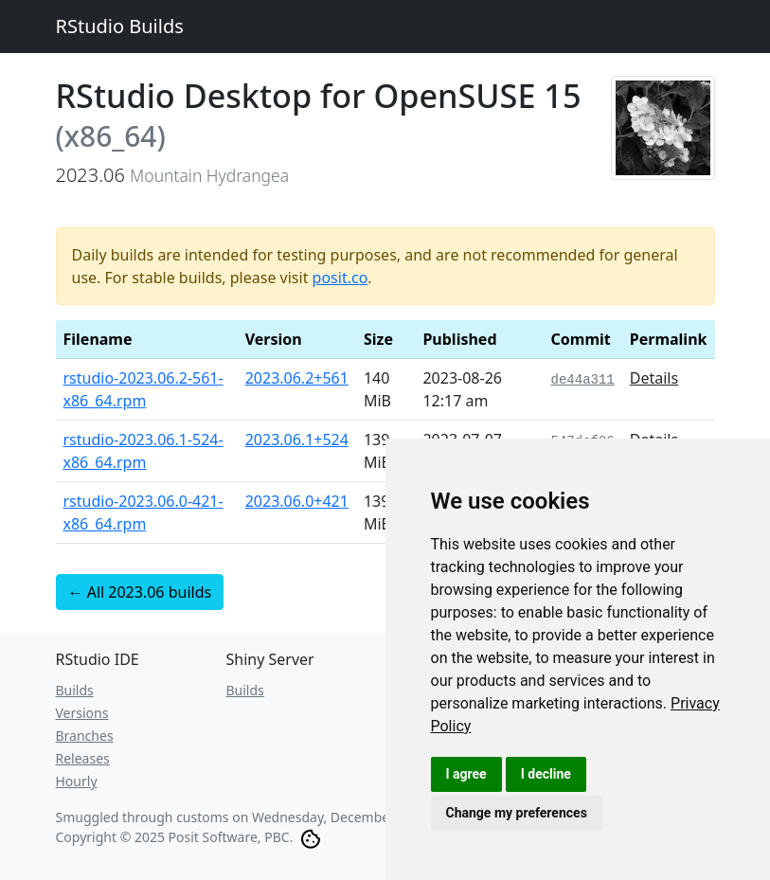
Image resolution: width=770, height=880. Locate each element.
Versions (82, 713)
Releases (83, 758)
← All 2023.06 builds (140, 592)
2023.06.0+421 (297, 501)
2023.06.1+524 (297, 439)
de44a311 (583, 379)
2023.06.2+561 (297, 378)
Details (654, 378)
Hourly (77, 781)
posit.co (340, 277)
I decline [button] (546, 773)
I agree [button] (466, 773)
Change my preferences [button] (516, 812)
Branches (85, 736)
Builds (75, 690)
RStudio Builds (120, 26)
